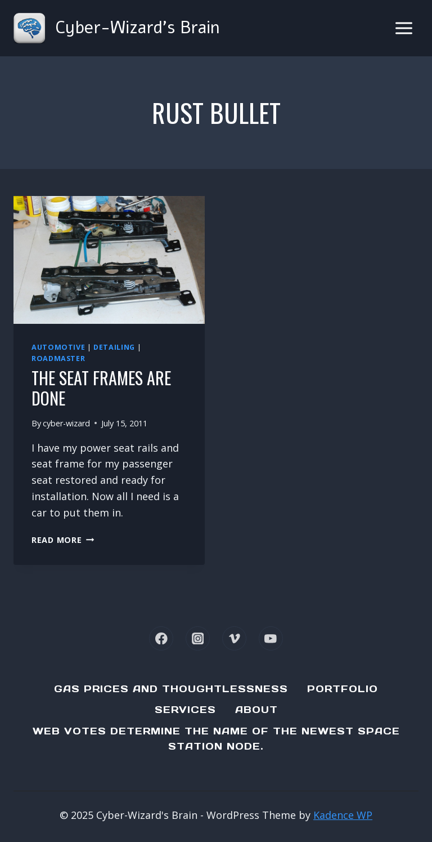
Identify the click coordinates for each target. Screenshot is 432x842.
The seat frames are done (101, 388)
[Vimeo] (234, 638)
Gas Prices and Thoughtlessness (171, 689)
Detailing (114, 347)
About (256, 709)
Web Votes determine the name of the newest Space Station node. (216, 738)
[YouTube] (271, 638)
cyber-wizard (66, 423)
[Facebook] (161, 638)
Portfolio (342, 689)
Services (185, 709)
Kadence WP (342, 815)
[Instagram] (198, 638)
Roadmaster (58, 358)
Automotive (58, 347)
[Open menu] (403, 28)
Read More (63, 539)
